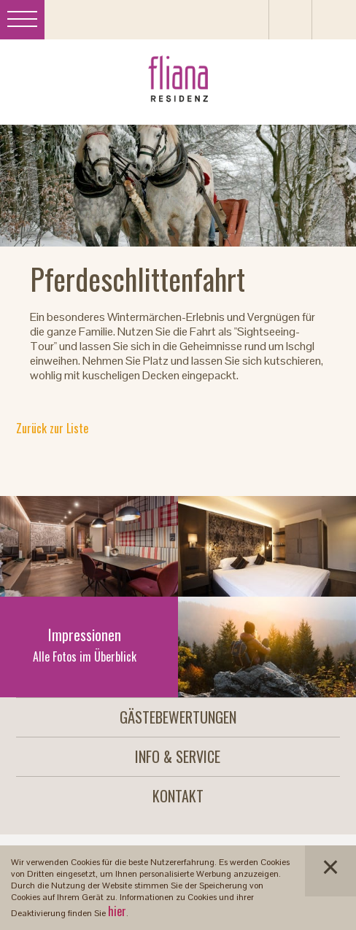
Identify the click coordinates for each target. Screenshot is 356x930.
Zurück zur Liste (52, 428)
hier (117, 911)
